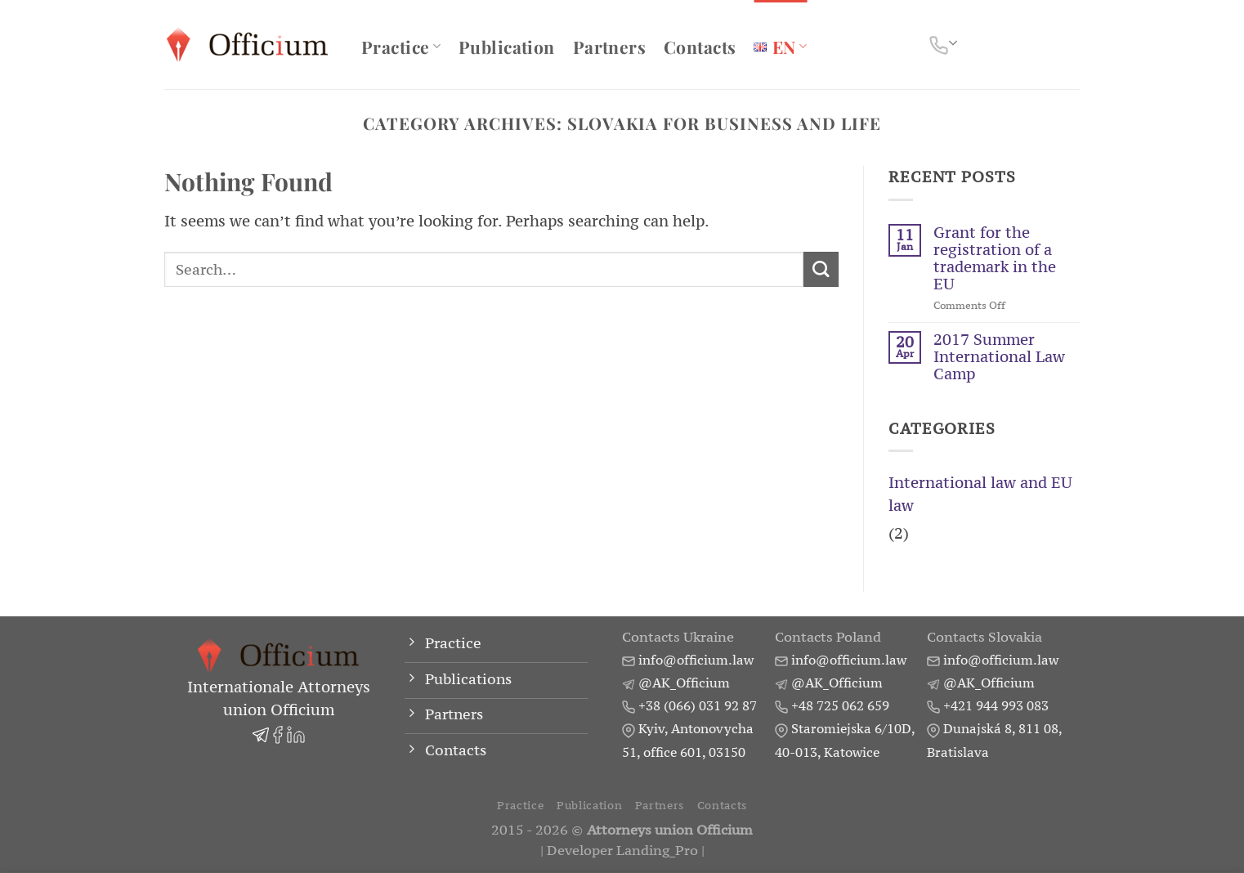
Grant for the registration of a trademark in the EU (994, 258)
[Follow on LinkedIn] (1004, 44)
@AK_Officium (684, 682)
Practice (401, 46)
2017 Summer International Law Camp (999, 357)
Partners (609, 46)
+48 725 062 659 (840, 705)
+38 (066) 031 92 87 (697, 705)
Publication (507, 46)
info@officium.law (696, 659)
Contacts (700, 46)
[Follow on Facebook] (979, 44)
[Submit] (821, 269)
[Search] (1069, 45)
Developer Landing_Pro (622, 850)
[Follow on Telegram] (1028, 44)
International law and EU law (980, 494)
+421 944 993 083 (996, 705)
